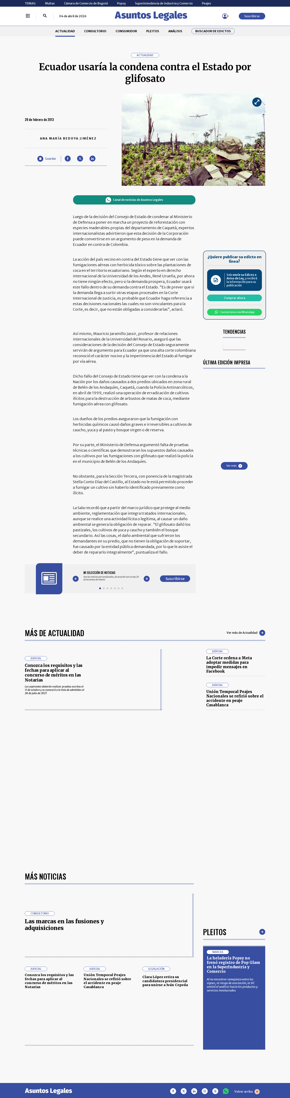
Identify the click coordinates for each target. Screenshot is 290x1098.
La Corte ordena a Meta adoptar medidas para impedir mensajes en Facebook (229, 665)
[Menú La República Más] (28, 16)
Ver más (234, 466)
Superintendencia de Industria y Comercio (164, 3)
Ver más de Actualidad (246, 633)
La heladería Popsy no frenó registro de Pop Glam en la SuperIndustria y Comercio (233, 965)
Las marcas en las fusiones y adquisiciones (64, 924)
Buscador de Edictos (213, 31)
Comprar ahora (234, 298)
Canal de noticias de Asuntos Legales (134, 200)
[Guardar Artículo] (46, 159)
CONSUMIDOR (126, 31)
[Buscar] (45, 16)
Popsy (121, 3)
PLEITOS (152, 31)
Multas (50, 3)
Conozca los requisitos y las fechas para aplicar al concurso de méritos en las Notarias (53, 673)
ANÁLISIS (175, 31)
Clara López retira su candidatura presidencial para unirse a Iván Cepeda (165, 981)
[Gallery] (111, 576)
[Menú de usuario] (225, 16)
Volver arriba (247, 1091)
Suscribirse (252, 16)
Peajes (206, 3)
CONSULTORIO (95, 31)
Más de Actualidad (54, 632)
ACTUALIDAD (65, 31)
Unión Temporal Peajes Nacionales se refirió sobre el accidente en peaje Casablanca (235, 698)
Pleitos (214, 931)
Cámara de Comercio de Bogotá (86, 3)
